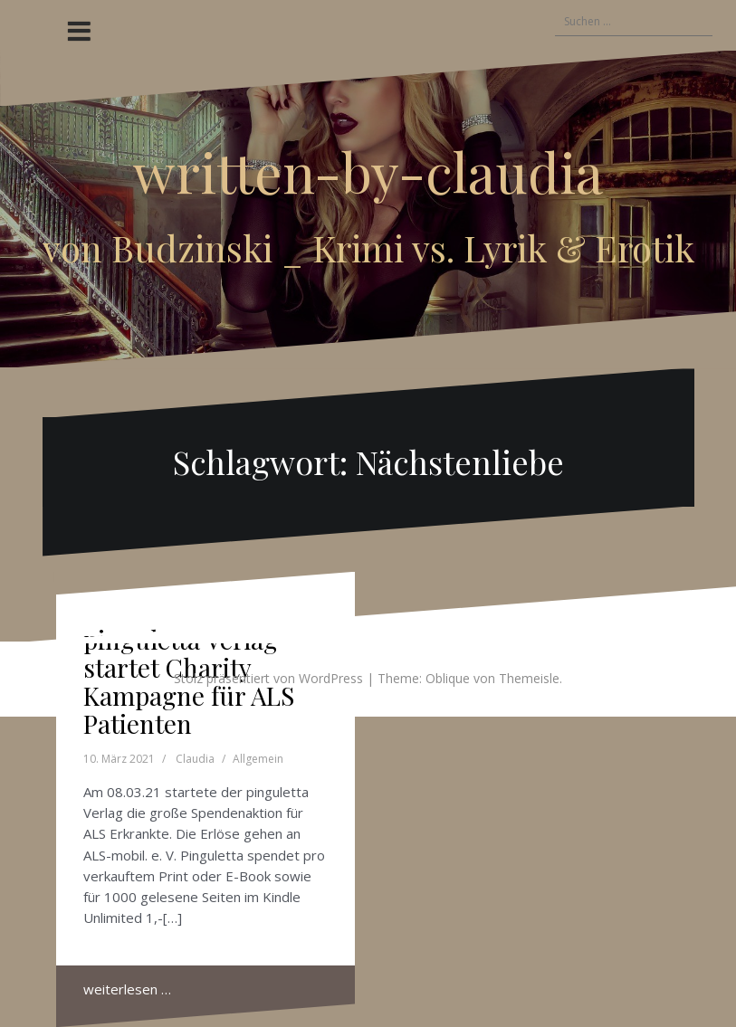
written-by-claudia (368, 171)
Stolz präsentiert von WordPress (268, 678)
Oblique (447, 678)
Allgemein (258, 758)
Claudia (195, 758)
